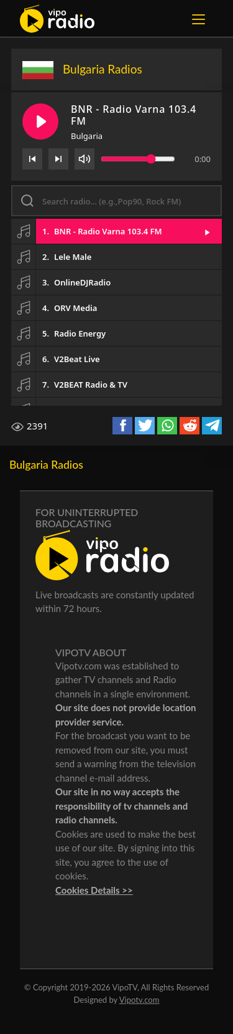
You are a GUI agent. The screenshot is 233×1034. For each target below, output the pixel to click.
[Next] (58, 159)
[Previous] (32, 159)
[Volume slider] (138, 159)
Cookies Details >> (94, 890)
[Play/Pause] (40, 121)
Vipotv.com (139, 1000)
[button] (116, 231)
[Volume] (84, 159)
